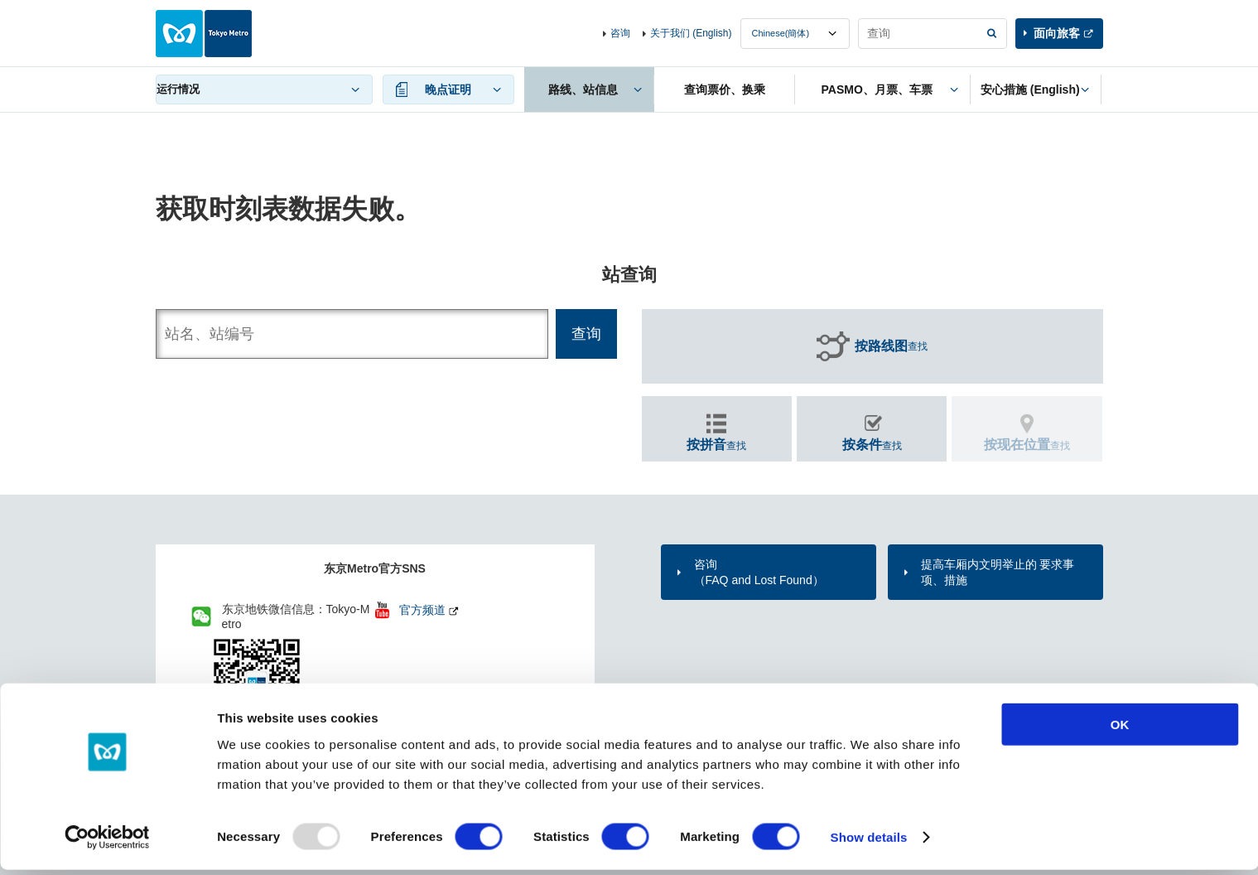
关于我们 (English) (691, 33)
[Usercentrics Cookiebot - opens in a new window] (107, 842)
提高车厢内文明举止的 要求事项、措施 (998, 572)
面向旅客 (1057, 33)
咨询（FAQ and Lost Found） (759, 572)
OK (1120, 730)
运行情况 (178, 89)
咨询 (620, 33)
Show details (869, 842)
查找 (891, 346)
